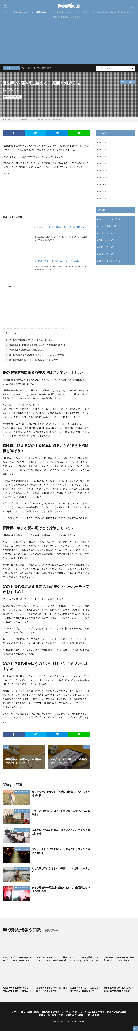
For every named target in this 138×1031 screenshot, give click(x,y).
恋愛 (44, 68)
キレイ (24, 68)
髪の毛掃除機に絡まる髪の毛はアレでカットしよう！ (29, 340)
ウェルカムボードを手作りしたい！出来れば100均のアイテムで (85, 959)
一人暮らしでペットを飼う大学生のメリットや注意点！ (57, 260)
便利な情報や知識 (39, 12)
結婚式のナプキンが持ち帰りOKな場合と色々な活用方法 (52, 989)
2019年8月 (101, 142)
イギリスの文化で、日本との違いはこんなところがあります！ (61, 812)
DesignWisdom (69, 6)
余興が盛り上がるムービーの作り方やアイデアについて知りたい (119, 959)
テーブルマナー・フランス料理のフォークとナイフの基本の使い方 (51, 959)
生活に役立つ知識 (20, 12)
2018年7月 (101, 198)
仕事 (49, 68)
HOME (7, 119)
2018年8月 (101, 191)
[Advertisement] (69, 39)
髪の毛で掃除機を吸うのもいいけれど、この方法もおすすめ (32, 360)
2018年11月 (102, 170)
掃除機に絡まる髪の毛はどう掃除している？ (26, 350)
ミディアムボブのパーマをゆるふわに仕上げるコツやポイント (18, 959)
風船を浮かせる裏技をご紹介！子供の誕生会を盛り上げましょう (18, 989)
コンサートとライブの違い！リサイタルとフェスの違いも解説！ (61, 851)
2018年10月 (102, 177)
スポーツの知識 (56, 12)
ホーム (7, 12)
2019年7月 (101, 149)
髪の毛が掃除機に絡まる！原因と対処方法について (49, 119)
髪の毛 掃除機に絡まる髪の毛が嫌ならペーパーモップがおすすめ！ (35, 355)
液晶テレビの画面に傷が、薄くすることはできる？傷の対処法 (61, 832)
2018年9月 (101, 184)
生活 (39, 68)
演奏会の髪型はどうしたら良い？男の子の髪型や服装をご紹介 (119, 989)
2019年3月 (101, 156)
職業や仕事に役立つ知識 (120, 12)
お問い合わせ (76, 17)
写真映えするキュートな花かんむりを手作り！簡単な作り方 (85, 989)
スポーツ (32, 68)
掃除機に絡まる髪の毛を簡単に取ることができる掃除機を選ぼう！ (35, 345)
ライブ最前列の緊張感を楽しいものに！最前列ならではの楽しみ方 (61, 889)
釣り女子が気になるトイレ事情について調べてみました (61, 870)
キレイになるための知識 (76, 12)
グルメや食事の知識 (98, 12)
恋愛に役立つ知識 (60, 17)
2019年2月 (101, 163)
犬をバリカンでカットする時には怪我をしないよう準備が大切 (61, 793)
